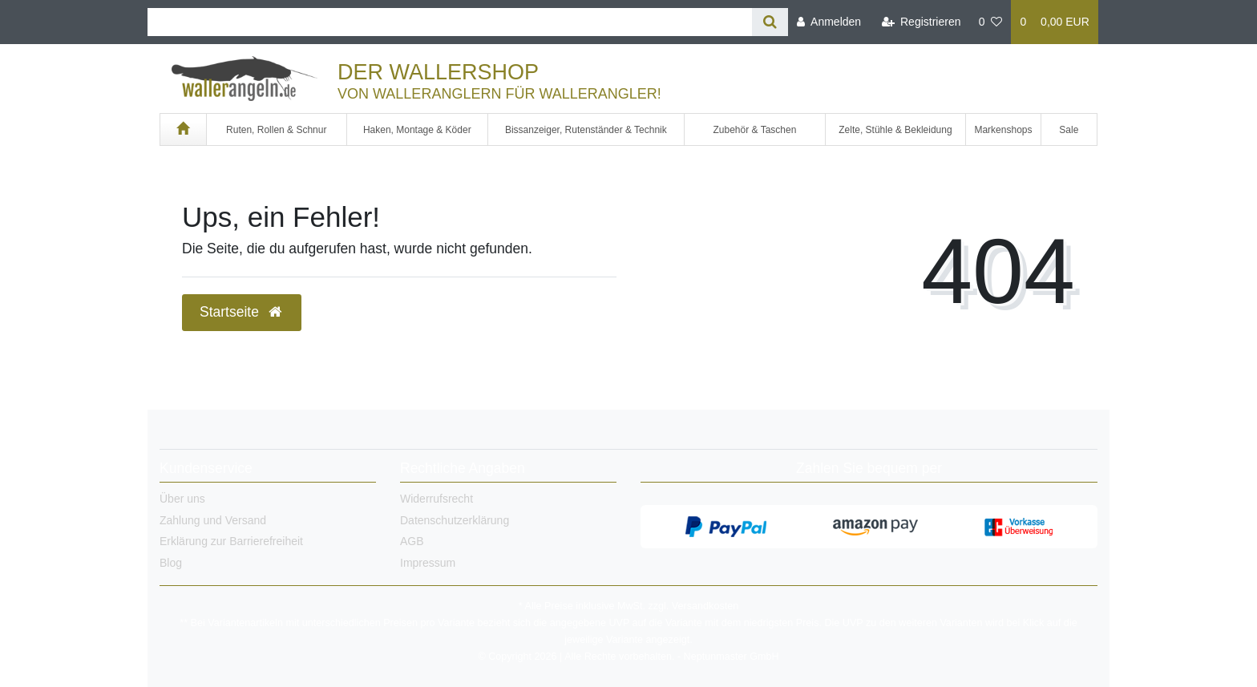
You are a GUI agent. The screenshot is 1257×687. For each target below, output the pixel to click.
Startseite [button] (242, 312)
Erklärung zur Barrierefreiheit (231, 541)
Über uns (182, 498)
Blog (171, 562)
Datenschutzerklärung (454, 520)
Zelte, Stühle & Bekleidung (895, 129)
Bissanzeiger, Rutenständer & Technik (586, 129)
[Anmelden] (829, 22)
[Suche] (770, 22)
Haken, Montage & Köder (417, 129)
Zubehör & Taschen (755, 129)
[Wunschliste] (991, 22)
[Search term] (450, 22)
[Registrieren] (920, 22)
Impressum (427, 562)
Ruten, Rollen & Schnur (276, 129)
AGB (412, 541)
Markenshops (1003, 129)
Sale (1068, 129)
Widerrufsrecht (436, 498)
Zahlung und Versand (213, 520)
